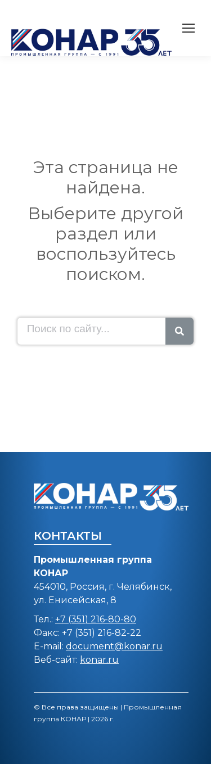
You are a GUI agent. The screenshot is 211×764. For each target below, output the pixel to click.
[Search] (179, 331)
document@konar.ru (114, 646)
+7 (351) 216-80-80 (95, 619)
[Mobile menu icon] (188, 28)
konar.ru (99, 659)
